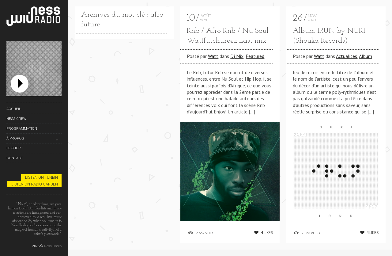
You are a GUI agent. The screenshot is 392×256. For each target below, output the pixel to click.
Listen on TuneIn (41, 177)
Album (365, 56)
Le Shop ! (14, 148)
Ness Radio (53, 246)
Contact (14, 158)
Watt (213, 56)
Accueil (13, 109)
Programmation (21, 128)
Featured (255, 56)
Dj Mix (236, 56)
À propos (15, 138)
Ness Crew (16, 119)
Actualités (346, 56)
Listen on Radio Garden (34, 184)
